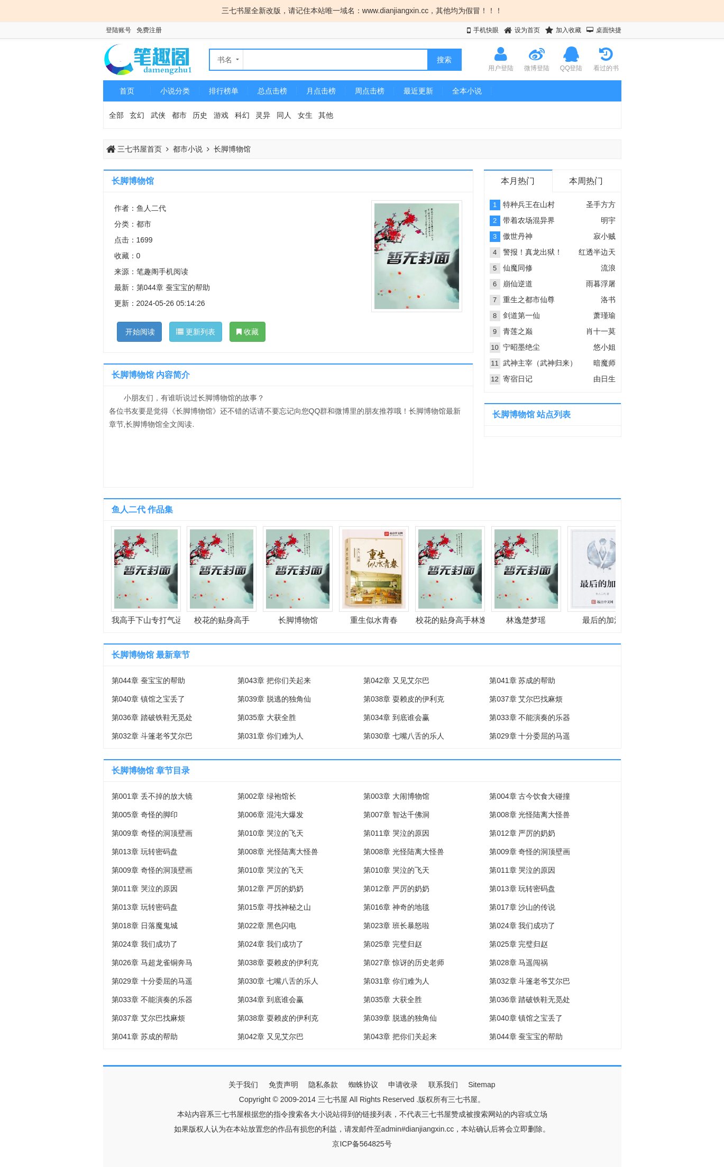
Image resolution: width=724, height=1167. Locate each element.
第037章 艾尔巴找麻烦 (526, 699)
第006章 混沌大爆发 (270, 814)
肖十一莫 (601, 331)
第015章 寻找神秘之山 (274, 907)
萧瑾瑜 (604, 315)
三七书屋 (332, 1099)
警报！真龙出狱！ (532, 252)
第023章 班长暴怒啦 (396, 925)
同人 (284, 115)
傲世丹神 (518, 236)
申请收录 (403, 1084)
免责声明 (283, 1084)
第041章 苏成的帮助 (522, 680)
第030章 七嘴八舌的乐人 (403, 736)
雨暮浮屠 (601, 283)
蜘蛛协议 (363, 1084)
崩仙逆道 (518, 283)
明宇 (608, 220)
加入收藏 (568, 30)
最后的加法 (602, 619)
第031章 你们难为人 (270, 736)
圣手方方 (601, 204)
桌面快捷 (608, 30)
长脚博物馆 (232, 149)
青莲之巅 (518, 331)
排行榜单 (224, 91)
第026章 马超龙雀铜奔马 (152, 962)
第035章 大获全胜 (266, 717)
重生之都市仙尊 (529, 299)
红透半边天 (597, 252)
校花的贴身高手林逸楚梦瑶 (463, 619)
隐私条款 (323, 1084)
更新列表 (195, 332)
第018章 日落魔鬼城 (145, 925)
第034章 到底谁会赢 (396, 717)
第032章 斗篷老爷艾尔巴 (152, 736)
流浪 (608, 268)
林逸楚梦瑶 (526, 619)
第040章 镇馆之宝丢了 (148, 699)
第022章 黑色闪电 (266, 925)
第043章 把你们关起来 (274, 680)
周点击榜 (369, 91)
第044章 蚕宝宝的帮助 (173, 287)
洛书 (608, 299)
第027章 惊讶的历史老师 (403, 962)
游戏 (221, 115)
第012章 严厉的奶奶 (522, 833)
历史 (200, 115)
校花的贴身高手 (222, 619)
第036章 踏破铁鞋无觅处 (152, 717)
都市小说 (188, 149)
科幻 (242, 115)
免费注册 (149, 30)
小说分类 (175, 91)
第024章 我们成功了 (522, 925)
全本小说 (467, 91)
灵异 (262, 115)
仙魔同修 (518, 268)
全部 (116, 115)
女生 (305, 115)
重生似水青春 (374, 619)
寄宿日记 (518, 379)
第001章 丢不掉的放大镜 (152, 796)
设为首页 (527, 30)
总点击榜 (272, 91)
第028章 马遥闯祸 (518, 962)
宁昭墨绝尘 (521, 347)
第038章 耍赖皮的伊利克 (403, 699)
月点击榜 (321, 91)
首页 (127, 91)
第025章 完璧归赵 (392, 944)
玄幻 (137, 115)
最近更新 (418, 91)
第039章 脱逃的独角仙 (274, 699)
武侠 (158, 115)
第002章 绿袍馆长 (266, 796)
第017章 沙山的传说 (522, 907)
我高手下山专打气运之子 (155, 619)
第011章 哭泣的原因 (396, 833)
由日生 (604, 379)
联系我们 (443, 1084)
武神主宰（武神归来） (540, 363)
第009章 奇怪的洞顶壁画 (152, 833)
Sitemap (481, 1084)
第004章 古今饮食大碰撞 (529, 796)
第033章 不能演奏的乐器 (529, 717)
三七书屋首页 (134, 149)
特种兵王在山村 (529, 204)
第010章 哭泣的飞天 (270, 833)
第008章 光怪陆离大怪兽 (529, 814)
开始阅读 (139, 332)
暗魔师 (604, 363)
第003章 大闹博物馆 (396, 796)
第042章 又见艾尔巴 (396, 680)
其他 (325, 115)
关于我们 (243, 1084)
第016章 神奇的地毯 (396, 907)
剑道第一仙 (521, 315)
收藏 (247, 332)
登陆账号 (118, 30)
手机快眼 (486, 30)
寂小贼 (604, 236)
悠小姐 (604, 347)
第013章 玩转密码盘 (145, 851)
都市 (179, 115)
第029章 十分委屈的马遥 (529, 736)
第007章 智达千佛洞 (396, 814)
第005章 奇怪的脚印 (145, 814)
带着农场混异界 (529, 220)
